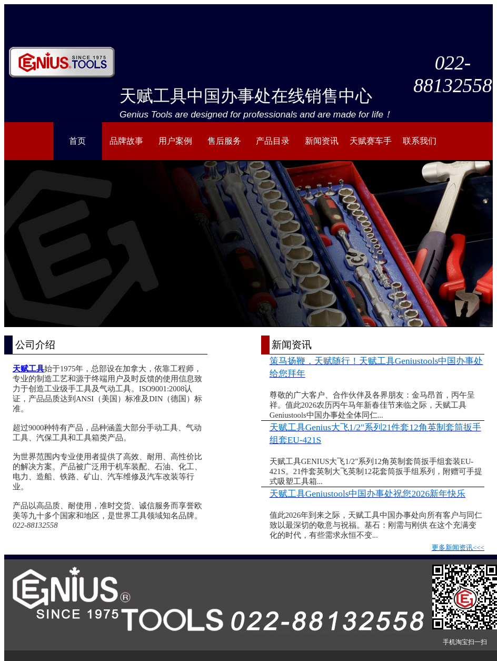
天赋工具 (28, 368)
